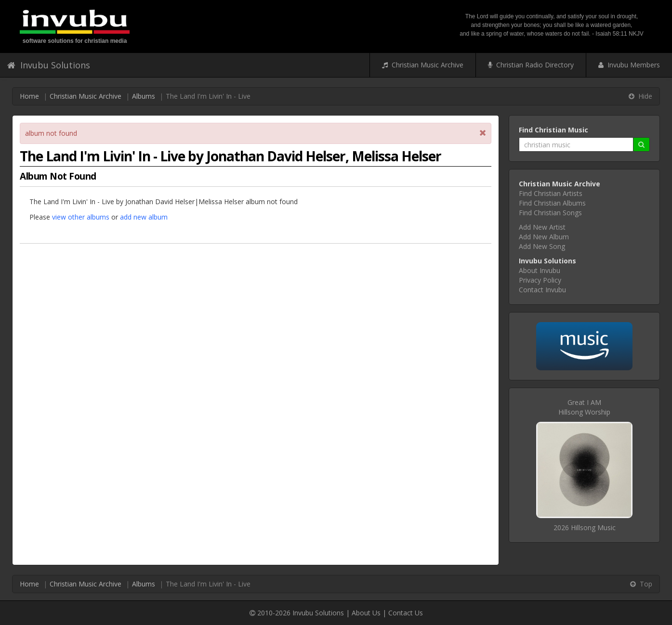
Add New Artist (542, 227)
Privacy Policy (540, 280)
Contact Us (405, 612)
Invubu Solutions (48, 65)
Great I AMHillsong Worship (584, 407)
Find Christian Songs (550, 212)
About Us (366, 612)
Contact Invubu (542, 289)
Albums (143, 96)
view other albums (80, 216)
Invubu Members (629, 64)
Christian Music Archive (422, 64)
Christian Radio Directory (531, 64)
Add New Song (542, 246)
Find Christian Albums (552, 203)
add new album (144, 216)
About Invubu (539, 270)
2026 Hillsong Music (584, 527)
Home (29, 96)
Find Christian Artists (550, 193)
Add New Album (544, 236)
